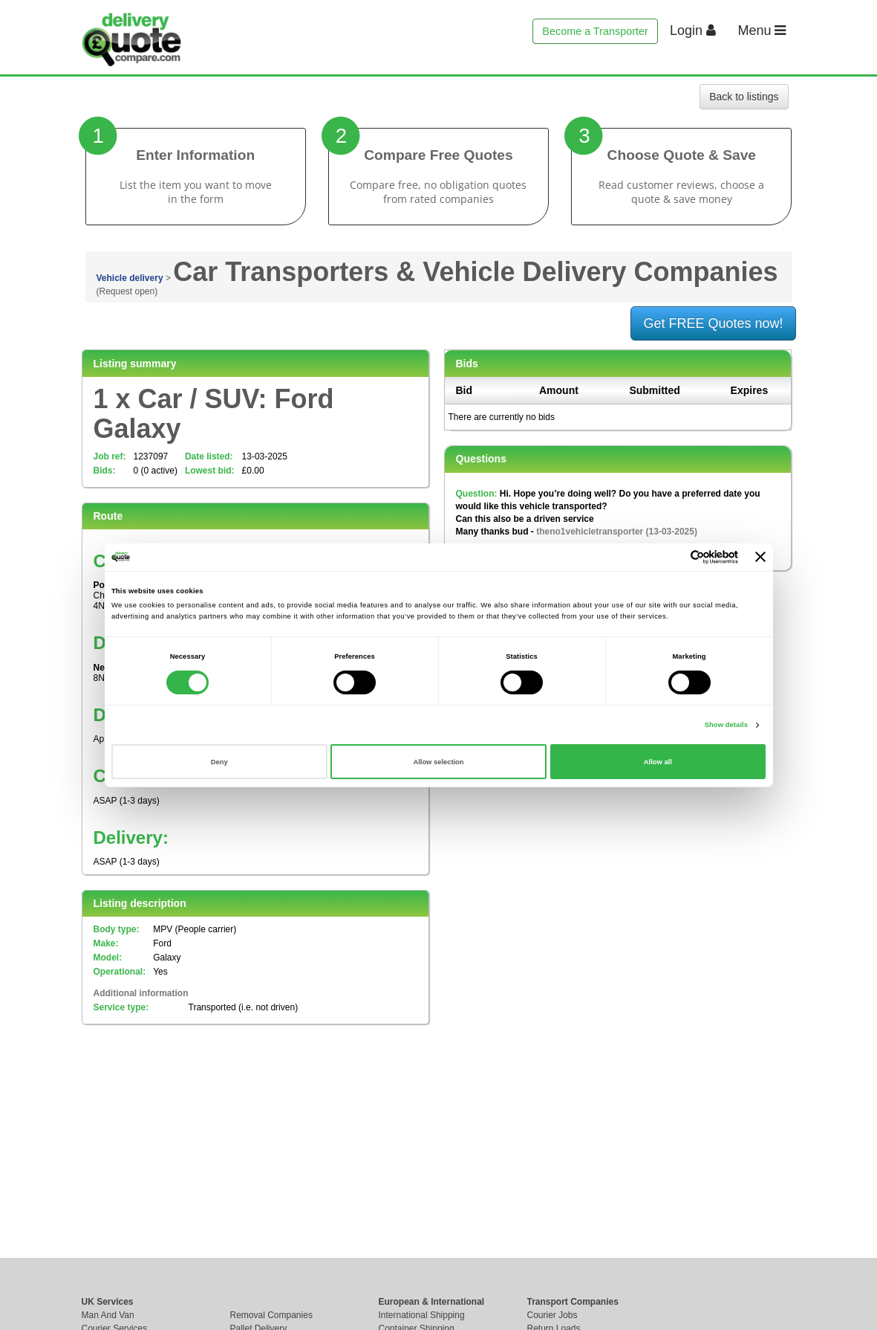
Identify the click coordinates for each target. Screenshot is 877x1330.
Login (693, 30)
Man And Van (108, 1315)
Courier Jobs (552, 1315)
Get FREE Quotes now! (713, 323)
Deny (219, 762)
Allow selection (438, 762)
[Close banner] (760, 557)
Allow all (658, 762)
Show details (726, 725)
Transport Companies (573, 1302)
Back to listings (743, 97)
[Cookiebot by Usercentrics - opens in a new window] (673, 557)
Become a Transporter (595, 31)
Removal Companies (271, 1315)
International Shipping (422, 1315)
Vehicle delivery (130, 278)
